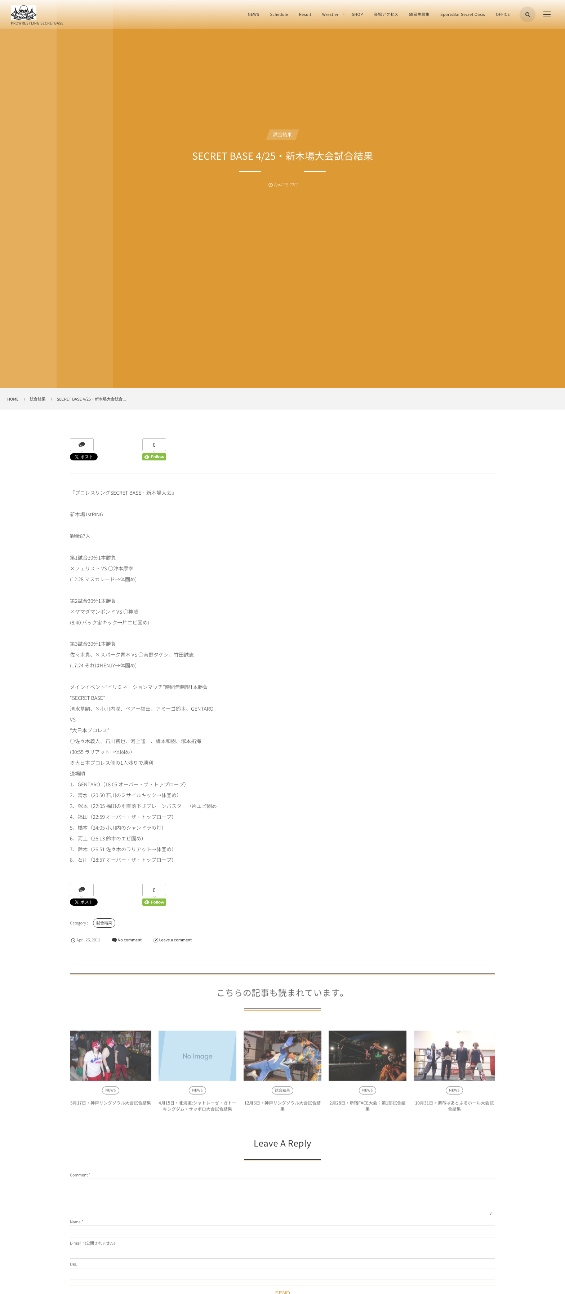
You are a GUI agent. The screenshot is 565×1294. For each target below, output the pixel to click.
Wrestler (330, 14)
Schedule (279, 14)
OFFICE (503, 14)
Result (305, 14)
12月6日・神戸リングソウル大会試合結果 (282, 1108)
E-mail (75, 1243)
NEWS (253, 14)
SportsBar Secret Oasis (462, 14)
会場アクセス (386, 14)
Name (75, 1222)
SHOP (357, 14)
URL (73, 1264)
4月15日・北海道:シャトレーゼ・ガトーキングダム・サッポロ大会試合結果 (197, 1108)
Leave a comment (175, 940)
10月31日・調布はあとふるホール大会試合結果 (454, 1108)
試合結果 (282, 134)
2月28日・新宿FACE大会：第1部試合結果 (367, 1108)
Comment (79, 1175)
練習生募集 (419, 14)
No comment (129, 940)
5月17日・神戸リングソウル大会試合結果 (110, 1105)
